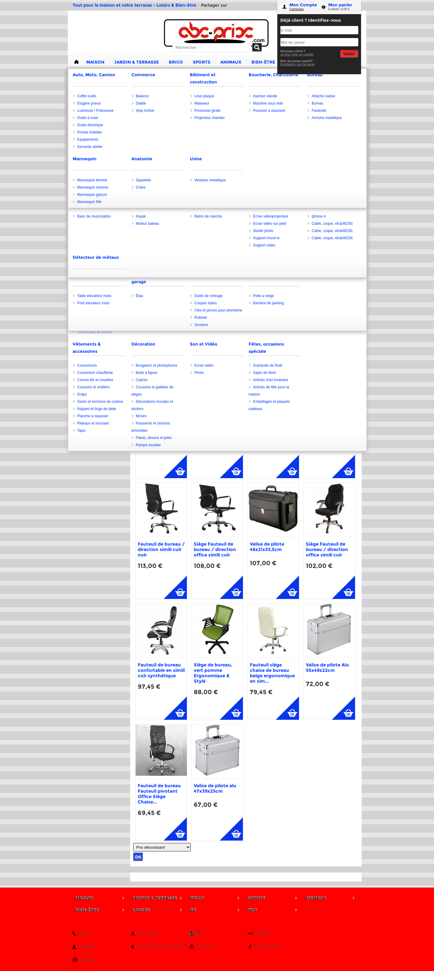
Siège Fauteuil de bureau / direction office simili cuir (215, 549)
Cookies (85, 960)
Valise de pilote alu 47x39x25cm (215, 788)
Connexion (296, 9)
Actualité (261, 933)
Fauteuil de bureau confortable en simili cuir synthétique (161, 670)
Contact (84, 933)
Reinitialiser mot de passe (297, 64)
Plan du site (205, 946)
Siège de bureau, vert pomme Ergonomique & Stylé (213, 673)
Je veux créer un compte (296, 54)
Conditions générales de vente (160, 946)
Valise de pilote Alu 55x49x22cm (327, 667)
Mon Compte (303, 5)
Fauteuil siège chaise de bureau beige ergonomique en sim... (272, 673)
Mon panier (340, 5)
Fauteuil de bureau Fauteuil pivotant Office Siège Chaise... (159, 794)
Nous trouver (146, 933)
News (199, 933)
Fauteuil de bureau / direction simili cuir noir (161, 549)
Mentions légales (266, 946)
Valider (349, 54)
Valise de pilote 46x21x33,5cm (267, 546)
